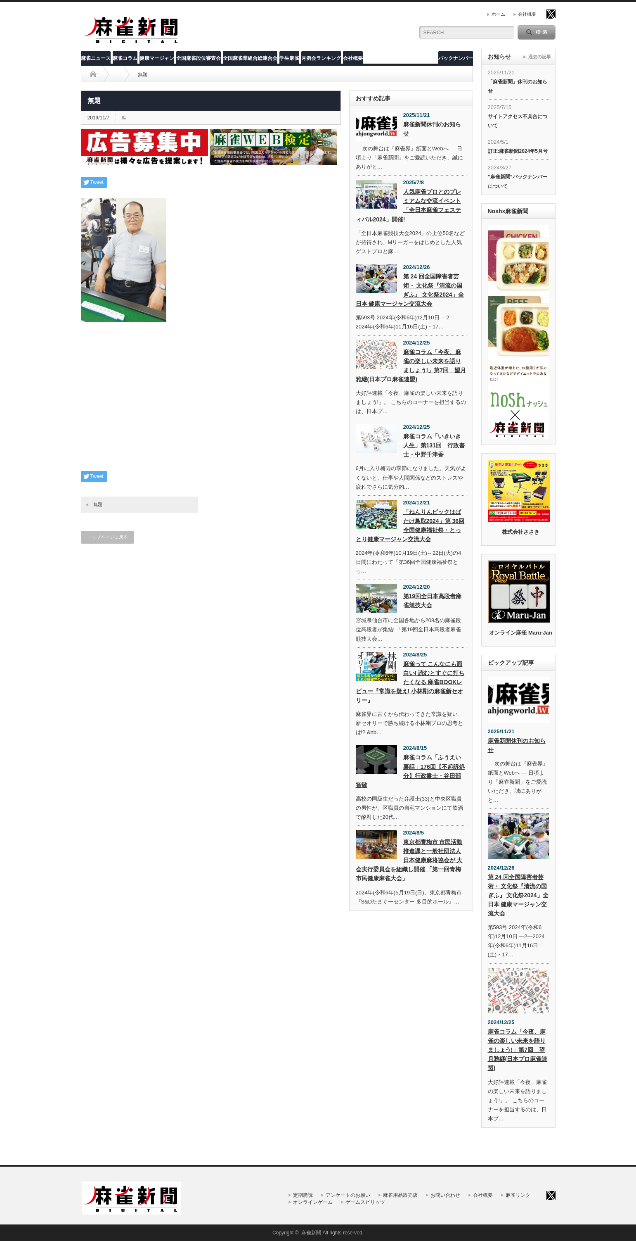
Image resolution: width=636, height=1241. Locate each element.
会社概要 (527, 14)
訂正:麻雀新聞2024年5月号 (518, 151)
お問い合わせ (445, 1195)
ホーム (498, 14)
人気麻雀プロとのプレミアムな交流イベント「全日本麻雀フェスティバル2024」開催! (408, 205)
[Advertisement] (211, 403)
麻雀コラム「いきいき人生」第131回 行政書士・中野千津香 (434, 445)
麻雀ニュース (96, 58)
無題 (97, 504)
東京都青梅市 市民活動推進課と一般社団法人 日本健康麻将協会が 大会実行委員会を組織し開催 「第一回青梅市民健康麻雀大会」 (409, 860)
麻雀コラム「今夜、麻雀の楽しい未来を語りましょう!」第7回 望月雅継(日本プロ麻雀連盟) (411, 366)
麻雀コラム (125, 58)
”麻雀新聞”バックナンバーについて (517, 181)
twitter (551, 14)
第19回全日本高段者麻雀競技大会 (432, 601)
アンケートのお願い (348, 1195)
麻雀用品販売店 (400, 1195)
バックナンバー (455, 58)
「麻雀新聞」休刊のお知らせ (517, 86)
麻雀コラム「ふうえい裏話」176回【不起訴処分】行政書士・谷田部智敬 (410, 771)
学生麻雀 (289, 58)
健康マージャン (156, 58)
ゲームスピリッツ (365, 1202)
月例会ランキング (321, 58)
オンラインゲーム (313, 1202)
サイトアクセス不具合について (517, 121)
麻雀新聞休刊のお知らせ (432, 129)
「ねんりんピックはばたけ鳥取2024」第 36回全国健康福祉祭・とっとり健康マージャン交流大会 (410, 525)
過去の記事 (539, 56)
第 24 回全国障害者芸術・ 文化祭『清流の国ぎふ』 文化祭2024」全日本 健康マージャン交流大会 (410, 290)
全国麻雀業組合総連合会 (250, 58)
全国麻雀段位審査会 (198, 58)
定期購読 (303, 1195)
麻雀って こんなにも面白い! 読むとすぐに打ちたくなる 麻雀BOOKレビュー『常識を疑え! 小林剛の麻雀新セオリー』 (410, 682)
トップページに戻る (107, 537)
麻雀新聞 (311, 1233)
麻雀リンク (518, 1195)
